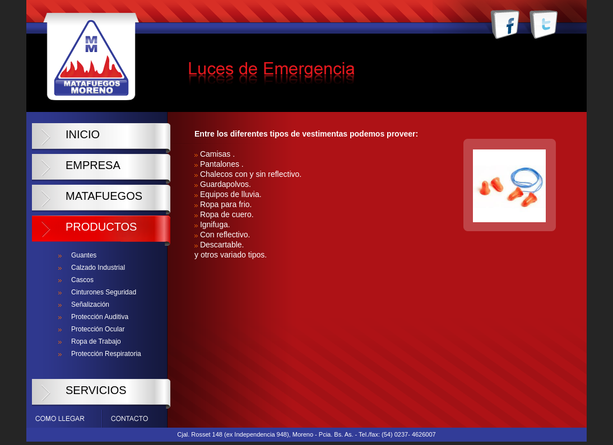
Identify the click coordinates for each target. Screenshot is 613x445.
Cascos (82, 280)
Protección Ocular (97, 329)
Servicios (96, 390)
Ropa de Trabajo (96, 341)
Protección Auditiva (99, 316)
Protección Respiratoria (106, 353)
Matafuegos (104, 196)
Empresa (93, 165)
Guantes (83, 255)
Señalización (90, 304)
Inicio (83, 134)
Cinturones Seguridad (103, 292)
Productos (101, 227)
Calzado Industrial (98, 267)
